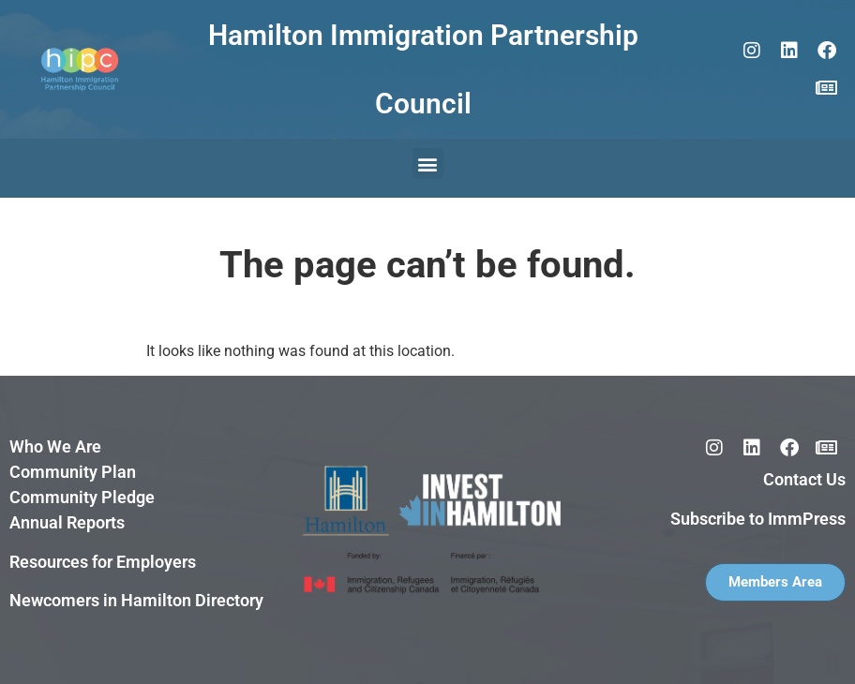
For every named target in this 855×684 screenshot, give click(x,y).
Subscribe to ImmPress (758, 518)
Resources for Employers (102, 562)
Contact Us (804, 479)
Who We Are (55, 446)
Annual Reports (67, 522)
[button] (427, 163)
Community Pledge (82, 497)
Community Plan (72, 472)
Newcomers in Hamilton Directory (136, 600)
